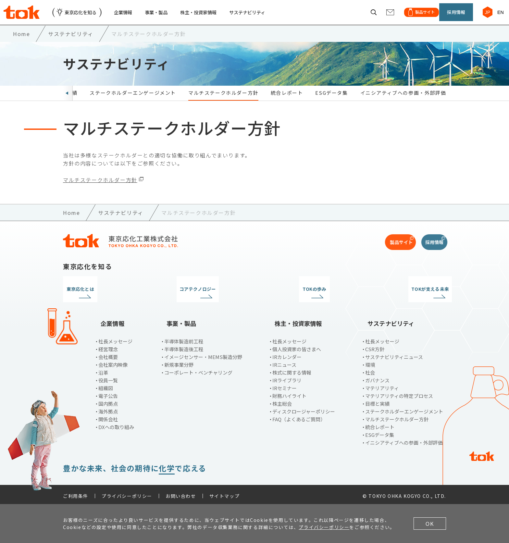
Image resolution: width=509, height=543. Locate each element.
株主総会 (282, 400)
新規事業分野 (178, 361)
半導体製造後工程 (183, 346)
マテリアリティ (382, 385)
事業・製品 (168, 16)
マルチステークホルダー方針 (223, 100)
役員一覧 (108, 377)
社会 (370, 369)
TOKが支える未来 (401, 297)
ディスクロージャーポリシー (303, 408)
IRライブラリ (287, 377)
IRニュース (284, 361)
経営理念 (108, 346)
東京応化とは (108, 297)
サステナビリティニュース (394, 354)
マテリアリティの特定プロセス (399, 392)
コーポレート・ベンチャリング (198, 369)
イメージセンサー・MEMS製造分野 (203, 354)
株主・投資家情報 (214, 16)
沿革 (103, 369)
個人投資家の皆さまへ (296, 346)
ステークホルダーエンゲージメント (133, 100)
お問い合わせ (181, 493)
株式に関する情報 (291, 369)
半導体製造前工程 (183, 338)
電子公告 (108, 392)
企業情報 (131, 16)
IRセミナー (284, 385)
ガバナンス (377, 377)
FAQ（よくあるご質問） (298, 416)
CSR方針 (374, 346)
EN (497, 16)
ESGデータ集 (331, 100)
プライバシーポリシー (127, 493)
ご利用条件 (75, 493)
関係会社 (108, 416)
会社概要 (108, 354)
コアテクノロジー (205, 297)
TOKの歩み (303, 297)
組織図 (105, 385)
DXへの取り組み (116, 424)
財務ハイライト (289, 392)
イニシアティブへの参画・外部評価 (403, 100)
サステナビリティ (268, 16)
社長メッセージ (115, 338)
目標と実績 (377, 400)
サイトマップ (224, 493)
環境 (370, 361)
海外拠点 (108, 408)
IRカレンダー (287, 354)
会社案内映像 (113, 361)
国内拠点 (108, 400)
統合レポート (287, 100)
